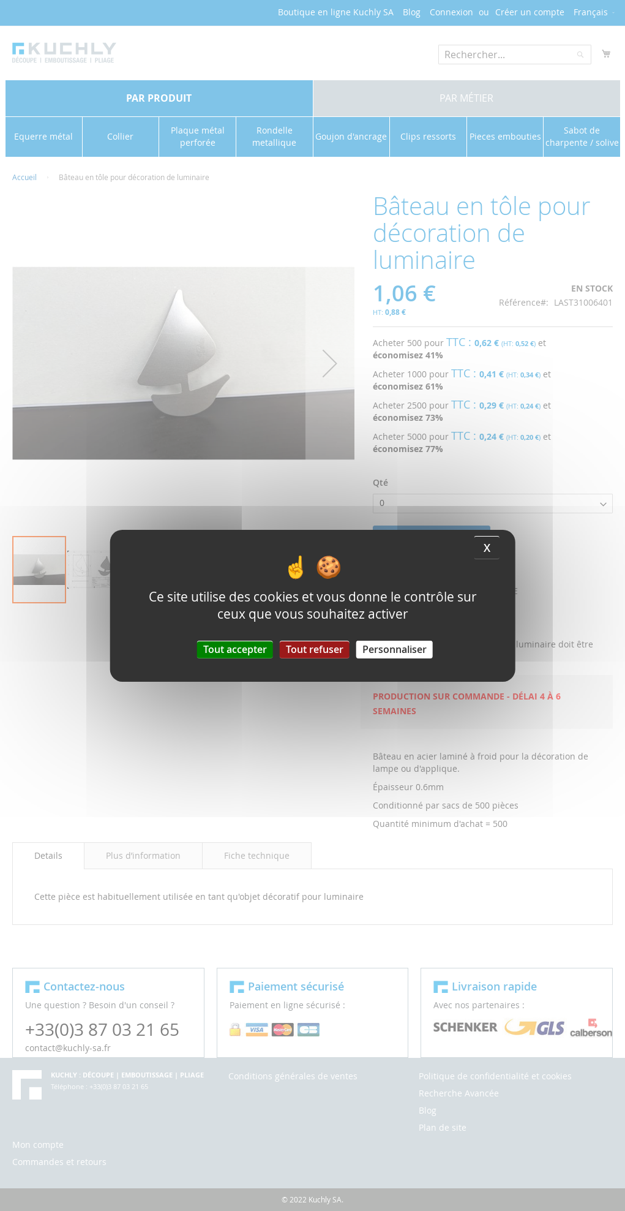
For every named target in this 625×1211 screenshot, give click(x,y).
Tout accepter (235, 648)
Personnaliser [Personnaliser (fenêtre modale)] (394, 648)
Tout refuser (314, 648)
